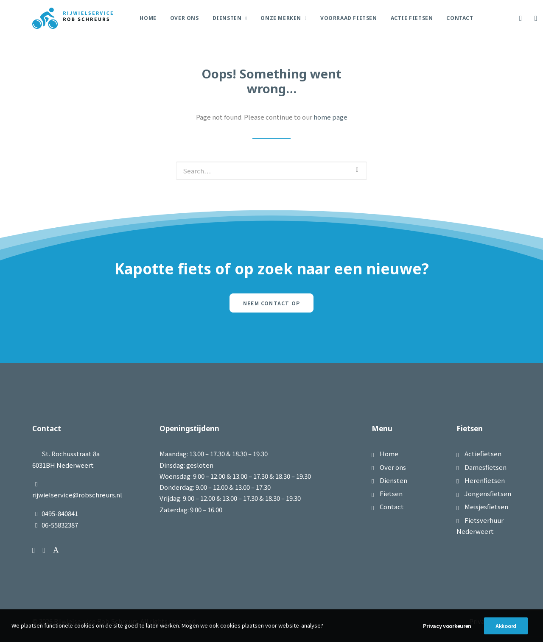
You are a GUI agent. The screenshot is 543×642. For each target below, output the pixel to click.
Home (148, 18)
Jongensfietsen (488, 493)
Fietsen (391, 493)
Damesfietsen (486, 467)
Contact (459, 18)
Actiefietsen (483, 453)
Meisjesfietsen (486, 506)
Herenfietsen (485, 480)
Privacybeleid (490, 621)
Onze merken (283, 18)
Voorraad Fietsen (348, 18)
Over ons (393, 467)
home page (330, 116)
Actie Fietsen (412, 18)
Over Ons (184, 18)
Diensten (230, 18)
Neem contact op (271, 303)
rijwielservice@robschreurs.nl (77, 494)
